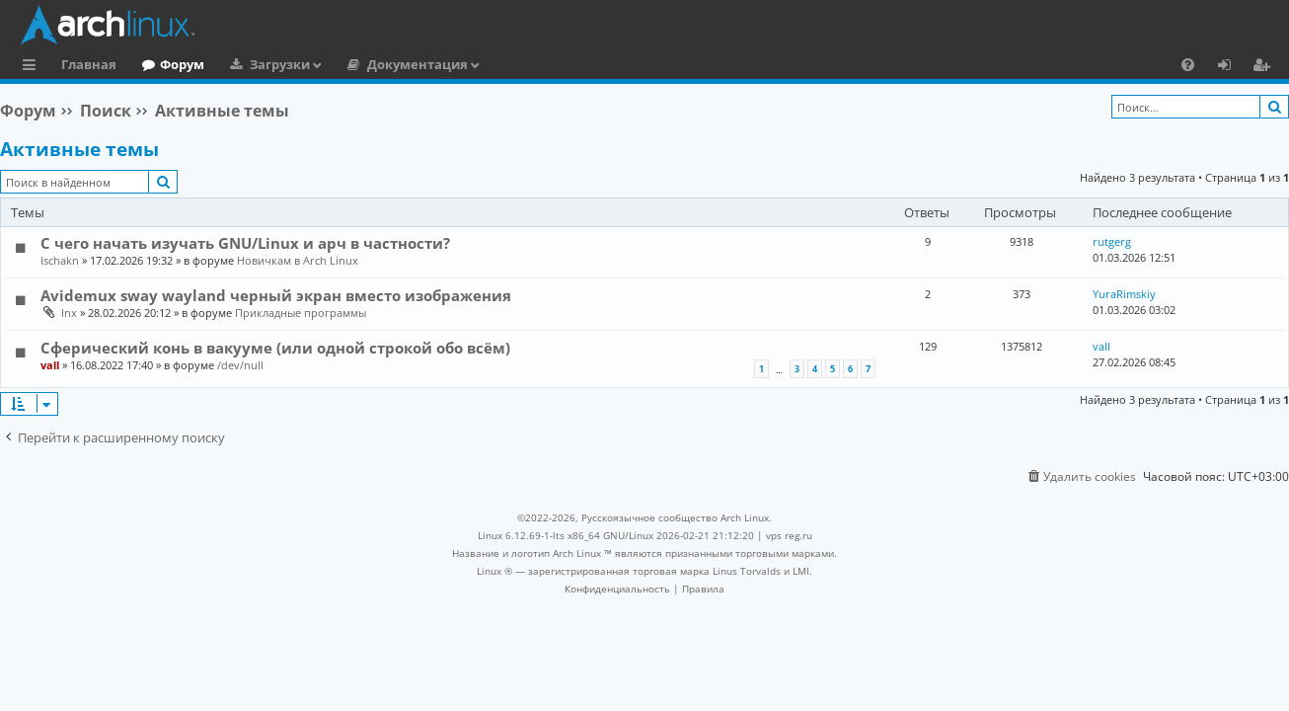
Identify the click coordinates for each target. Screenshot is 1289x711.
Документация (417, 64)
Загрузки (280, 64)
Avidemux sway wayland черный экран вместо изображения (275, 295)
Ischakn (59, 260)
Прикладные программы (300, 312)
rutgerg (1112, 241)
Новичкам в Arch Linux (297, 260)
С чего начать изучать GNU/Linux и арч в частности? (245, 243)
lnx (69, 312)
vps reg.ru (789, 535)
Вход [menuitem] (1231, 67)
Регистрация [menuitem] (1265, 67)
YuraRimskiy (1124, 293)
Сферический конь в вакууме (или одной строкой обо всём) (275, 347)
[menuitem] (1188, 64)
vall (49, 364)
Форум (182, 64)
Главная (88, 64)
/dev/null (240, 364)
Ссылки (33, 67)
